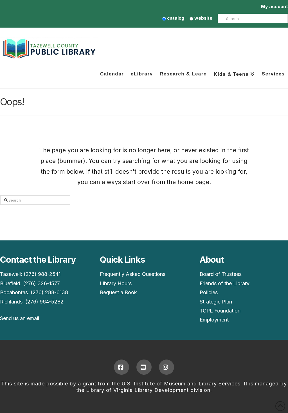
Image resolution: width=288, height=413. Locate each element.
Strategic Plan (216, 302)
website (201, 18)
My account (274, 6)
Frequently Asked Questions (132, 274)
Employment (214, 320)
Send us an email (19, 318)
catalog (173, 18)
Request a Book (118, 292)
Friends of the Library (224, 283)
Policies (209, 292)
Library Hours (116, 283)
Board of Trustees (221, 274)
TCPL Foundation (220, 311)
